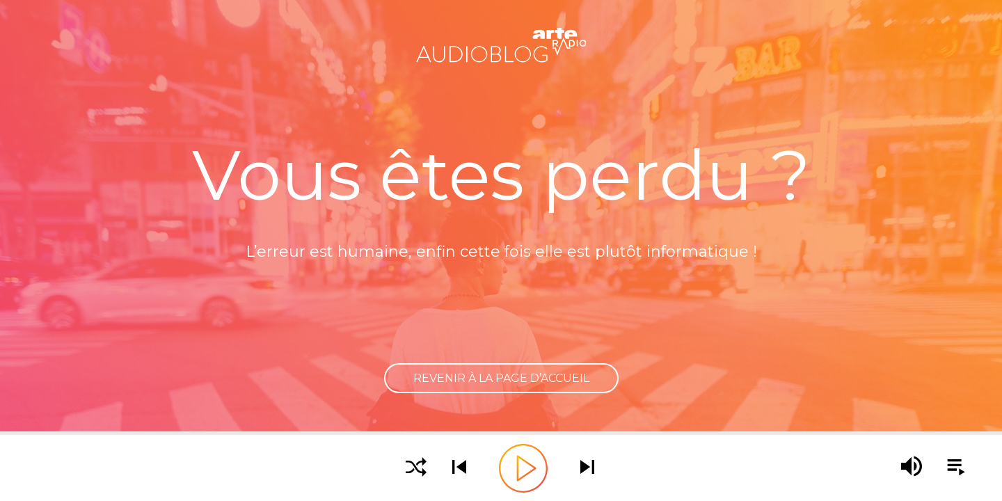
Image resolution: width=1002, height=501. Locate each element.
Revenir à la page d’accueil (501, 378)
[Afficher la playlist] (948, 467)
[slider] (501, 433)
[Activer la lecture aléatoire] (416, 468)
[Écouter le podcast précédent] (459, 468)
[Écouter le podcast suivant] (587, 468)
